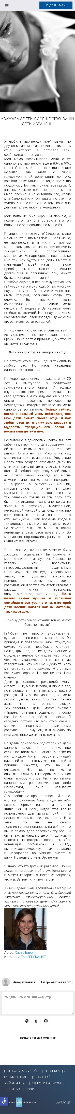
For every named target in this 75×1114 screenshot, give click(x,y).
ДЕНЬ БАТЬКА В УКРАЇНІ (21, 1071)
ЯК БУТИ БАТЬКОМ (46, 1083)
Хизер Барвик (26, 952)
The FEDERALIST (33, 957)
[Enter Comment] (37, 1003)
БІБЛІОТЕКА (11, 1089)
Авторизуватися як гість (57, 982)
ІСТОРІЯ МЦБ (55, 1071)
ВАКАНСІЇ (42, 1077)
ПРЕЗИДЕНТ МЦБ (16, 1077)
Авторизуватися (24, 982)
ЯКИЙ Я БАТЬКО (14, 1083)
